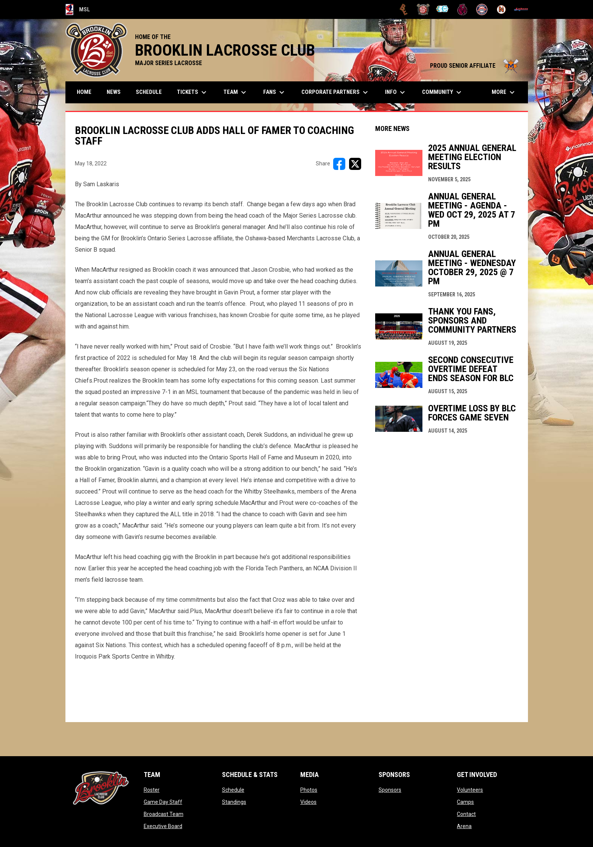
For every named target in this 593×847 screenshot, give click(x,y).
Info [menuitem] (396, 92)
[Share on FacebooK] (339, 164)
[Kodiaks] (462, 9)
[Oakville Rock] (482, 9)
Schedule (233, 790)
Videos (308, 802)
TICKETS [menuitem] (192, 92)
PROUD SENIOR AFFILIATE (475, 65)
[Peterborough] (521, 9)
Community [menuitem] (442, 92)
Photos (308, 790)
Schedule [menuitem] (149, 92)
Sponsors (390, 790)
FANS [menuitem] (274, 92)
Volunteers (470, 790)
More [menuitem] (504, 92)
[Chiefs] (443, 9)
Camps (465, 802)
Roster (152, 790)
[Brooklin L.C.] (423, 9)
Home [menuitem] (84, 92)
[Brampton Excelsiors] (404, 9)
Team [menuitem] (236, 92)
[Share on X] (355, 164)
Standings (234, 802)
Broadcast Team (163, 814)
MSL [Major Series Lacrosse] (77, 9)
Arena (464, 826)
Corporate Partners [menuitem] (335, 92)
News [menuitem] (114, 92)
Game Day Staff (163, 802)
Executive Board (163, 826)
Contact (466, 814)
